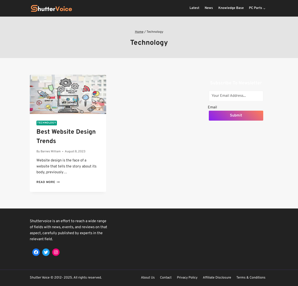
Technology (46, 123)
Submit (236, 115)
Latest (194, 8)
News (209, 8)
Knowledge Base (231, 8)
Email (212, 107)
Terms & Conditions (251, 278)
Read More (48, 182)
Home (139, 32)
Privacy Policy (187, 278)
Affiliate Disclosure (217, 278)
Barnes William (51, 152)
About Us (148, 278)
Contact (166, 278)
